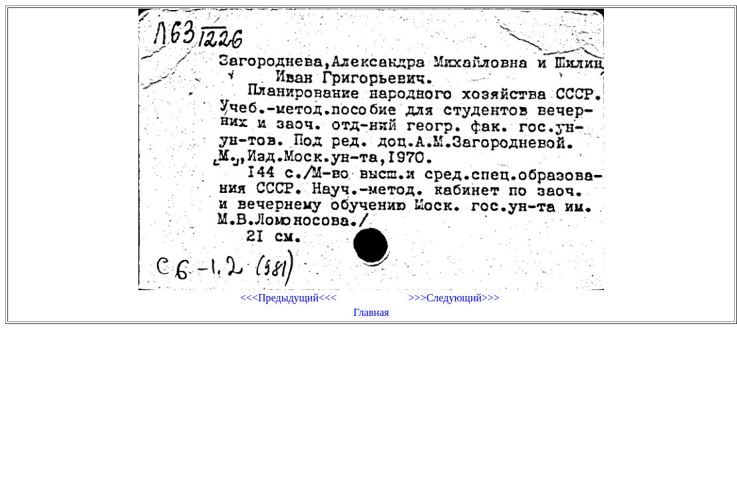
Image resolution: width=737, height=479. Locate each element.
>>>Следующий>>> (454, 297)
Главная (371, 312)
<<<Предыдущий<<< (288, 297)
